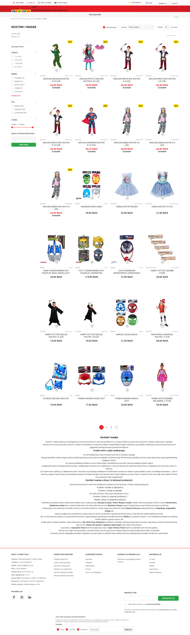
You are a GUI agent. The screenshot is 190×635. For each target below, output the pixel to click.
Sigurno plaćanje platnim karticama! (95, 14)
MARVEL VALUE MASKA (126, 334)
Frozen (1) (18, 91)
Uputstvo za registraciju (63, 569)
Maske (15, 36)
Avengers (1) (19, 78)
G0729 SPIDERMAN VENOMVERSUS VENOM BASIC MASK (126, 273)
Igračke (57, 9)
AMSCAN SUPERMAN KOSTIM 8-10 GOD (91, 144)
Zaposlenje (153, 569)
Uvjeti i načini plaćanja (62, 563)
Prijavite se (168, 598)
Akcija (85, 9)
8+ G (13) (18, 67)
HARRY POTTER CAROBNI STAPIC (162, 272)
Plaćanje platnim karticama (64, 576)
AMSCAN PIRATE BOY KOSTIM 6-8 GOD (162, 80)
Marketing (83, 629)
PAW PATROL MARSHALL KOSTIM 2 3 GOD (162, 335)
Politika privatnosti (61, 559)
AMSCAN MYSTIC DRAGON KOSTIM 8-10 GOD (91, 80)
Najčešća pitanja (155, 572)
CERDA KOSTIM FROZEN (127, 207)
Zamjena (89, 563)
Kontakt (152, 563)
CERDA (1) (18, 88)
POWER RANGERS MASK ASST (91, 398)
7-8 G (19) (18, 63)
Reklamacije (90, 566)
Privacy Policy (164, 610)
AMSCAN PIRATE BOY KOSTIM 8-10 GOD (56, 144)
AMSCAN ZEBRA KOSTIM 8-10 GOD (56, 208)
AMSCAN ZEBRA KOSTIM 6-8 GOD (162, 144)
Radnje (151, 566)
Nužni (62, 629)
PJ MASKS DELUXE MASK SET (56, 398)
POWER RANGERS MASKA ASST (126, 399)
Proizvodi (25, 19)
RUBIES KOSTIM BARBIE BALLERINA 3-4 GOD (162, 399)
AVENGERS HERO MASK (91, 207)
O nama (152, 559)
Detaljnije (59, 624)
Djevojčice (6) (20, 109)
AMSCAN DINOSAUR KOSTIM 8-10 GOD (56, 80)
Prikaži (160, 27)
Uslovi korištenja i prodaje (63, 572)
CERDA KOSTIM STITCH (162, 207)
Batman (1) (19, 81)
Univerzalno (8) (20, 113)
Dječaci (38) (19, 106)
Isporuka (89, 559)
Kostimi (15, 34)
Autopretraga (111, 27)
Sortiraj (123, 27)
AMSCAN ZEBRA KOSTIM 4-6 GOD (127, 144)
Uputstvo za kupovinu (62, 566)
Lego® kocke (72, 9)
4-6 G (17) (18, 60)
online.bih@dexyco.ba (25, 565)
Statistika (72, 629)
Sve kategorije (41, 9)
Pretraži (23, 145)
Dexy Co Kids (15, 19)
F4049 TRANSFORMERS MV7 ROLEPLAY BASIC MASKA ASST (56, 272)
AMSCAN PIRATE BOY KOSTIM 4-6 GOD (126, 80)
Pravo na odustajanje (93, 572)
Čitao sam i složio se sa (144, 604)
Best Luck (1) (19, 85)
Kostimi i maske (151, 267)
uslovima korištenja (153, 604)
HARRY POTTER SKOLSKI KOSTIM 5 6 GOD (56, 335)
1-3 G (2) (18, 57)
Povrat (88, 569)
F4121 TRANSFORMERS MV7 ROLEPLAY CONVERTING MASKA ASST (91, 273)
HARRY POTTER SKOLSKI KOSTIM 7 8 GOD (91, 335)
